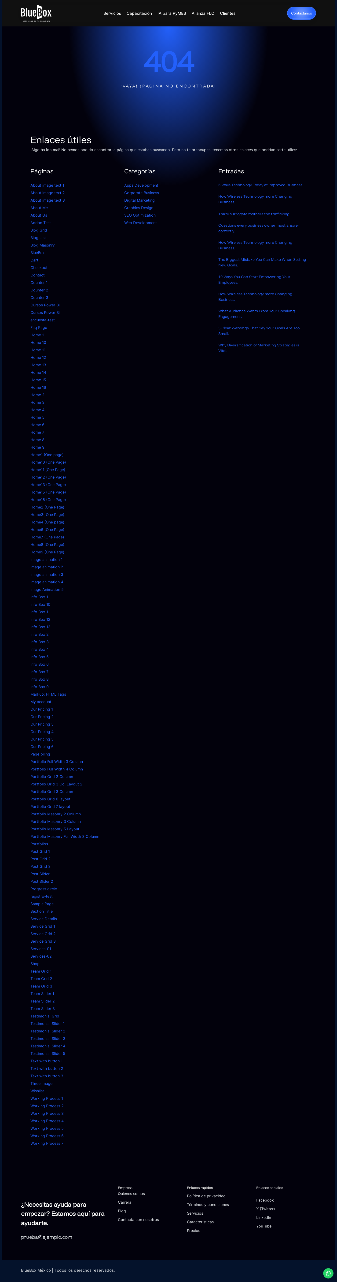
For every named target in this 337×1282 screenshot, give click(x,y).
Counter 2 (39, 290)
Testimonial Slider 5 (47, 1053)
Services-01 (40, 948)
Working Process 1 (46, 1098)
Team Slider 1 (42, 993)
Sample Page (42, 903)
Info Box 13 (40, 627)
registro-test (41, 896)
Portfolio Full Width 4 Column (56, 769)
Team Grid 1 (40, 971)
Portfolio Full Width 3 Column (56, 761)
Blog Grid (38, 230)
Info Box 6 (39, 664)
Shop (35, 963)
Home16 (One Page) (48, 499)
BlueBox (37, 252)
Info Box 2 (39, 634)
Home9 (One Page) (47, 552)
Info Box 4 (39, 649)
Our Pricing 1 (41, 709)
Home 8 (37, 439)
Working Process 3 (47, 1113)
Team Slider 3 (42, 1008)
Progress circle (43, 888)
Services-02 (41, 956)
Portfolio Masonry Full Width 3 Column (64, 836)
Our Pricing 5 (42, 739)
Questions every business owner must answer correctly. (255, 236)
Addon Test (40, 222)
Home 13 (38, 365)
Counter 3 (39, 297)
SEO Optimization (140, 215)
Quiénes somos (178, 1193)
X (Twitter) (282, 1208)
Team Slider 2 (42, 1001)
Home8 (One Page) (47, 544)
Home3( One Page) (47, 514)
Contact (37, 275)
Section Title (41, 911)
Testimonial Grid (44, 1016)
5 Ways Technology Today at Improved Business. (256, 188)
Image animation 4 (46, 582)
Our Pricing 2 (42, 716)
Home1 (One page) (47, 454)
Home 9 (37, 447)
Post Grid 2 (40, 859)
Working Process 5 (47, 1128)
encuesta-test (42, 320)
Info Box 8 (39, 679)
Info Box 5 (39, 656)
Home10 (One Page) (48, 462)
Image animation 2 (46, 567)
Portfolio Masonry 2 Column (55, 814)
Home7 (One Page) (47, 537)
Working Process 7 (46, 1143)
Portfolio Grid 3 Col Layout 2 (56, 784)
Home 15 (38, 380)
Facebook (281, 1200)
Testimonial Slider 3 (47, 1038)
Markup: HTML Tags (48, 694)
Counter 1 (39, 282)
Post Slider (40, 874)
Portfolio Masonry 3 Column (55, 821)
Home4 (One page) (47, 522)
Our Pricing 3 (42, 724)
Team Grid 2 (41, 978)
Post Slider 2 (41, 881)
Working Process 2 (47, 1106)
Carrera (170, 1202)
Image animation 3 (46, 574)
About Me (39, 207)
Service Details (43, 918)
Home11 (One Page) (47, 469)
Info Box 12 (40, 619)
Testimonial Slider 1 (47, 1023)
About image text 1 (47, 185)
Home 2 (37, 394)
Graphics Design (138, 207)
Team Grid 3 (41, 986)
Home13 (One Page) (48, 484)
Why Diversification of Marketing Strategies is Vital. (260, 364)
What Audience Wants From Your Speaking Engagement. (260, 328)
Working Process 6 (47, 1135)
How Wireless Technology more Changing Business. (259, 206)
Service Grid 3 (43, 941)
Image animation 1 (46, 559)
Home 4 (37, 409)
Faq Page (38, 327)
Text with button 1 (46, 1061)
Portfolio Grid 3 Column (51, 791)
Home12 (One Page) (48, 477)
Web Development (140, 222)
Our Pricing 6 (42, 746)
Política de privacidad (238, 1195)
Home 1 (37, 335)
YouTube (279, 1226)
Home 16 (38, 387)
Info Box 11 (40, 612)
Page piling (40, 754)
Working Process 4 (47, 1121)
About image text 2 (47, 192)
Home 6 (37, 424)
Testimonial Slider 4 (47, 1046)
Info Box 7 (39, 671)
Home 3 (37, 402)
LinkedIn (279, 1217)
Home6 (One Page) (47, 529)
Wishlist (37, 1091)
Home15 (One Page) (48, 492)
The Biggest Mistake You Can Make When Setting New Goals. (259, 273)
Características (232, 1228)
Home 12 (38, 357)
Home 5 (37, 417)
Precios (224, 1236)
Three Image (41, 1083)
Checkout (39, 267)
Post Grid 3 (40, 866)
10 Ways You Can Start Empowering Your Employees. (258, 291)
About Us (38, 215)
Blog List (38, 237)
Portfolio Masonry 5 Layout (54, 829)
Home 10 (38, 342)
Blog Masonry (42, 245)
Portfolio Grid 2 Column (51, 776)
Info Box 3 (39, 641)
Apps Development (141, 185)
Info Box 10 (40, 604)
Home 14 (38, 372)
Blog (167, 1210)
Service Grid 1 (42, 926)
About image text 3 (47, 200)
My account (40, 701)
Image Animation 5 (47, 589)
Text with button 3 (46, 1076)
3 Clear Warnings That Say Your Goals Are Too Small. (259, 346)
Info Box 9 (39, 686)
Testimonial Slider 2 (47, 1031)
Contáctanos (301, 13)
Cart (34, 260)
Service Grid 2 (43, 933)
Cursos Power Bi (45, 305)
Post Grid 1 (40, 851)
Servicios (226, 1219)
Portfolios (39, 844)
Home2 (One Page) (47, 507)
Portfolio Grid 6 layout (50, 799)
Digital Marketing (139, 200)
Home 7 (37, 432)
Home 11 (37, 350)
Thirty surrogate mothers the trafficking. (257, 221)
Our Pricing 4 (42, 731)
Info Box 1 (39, 597)
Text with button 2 (46, 1068)
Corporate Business (141, 192)
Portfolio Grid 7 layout (50, 806)
